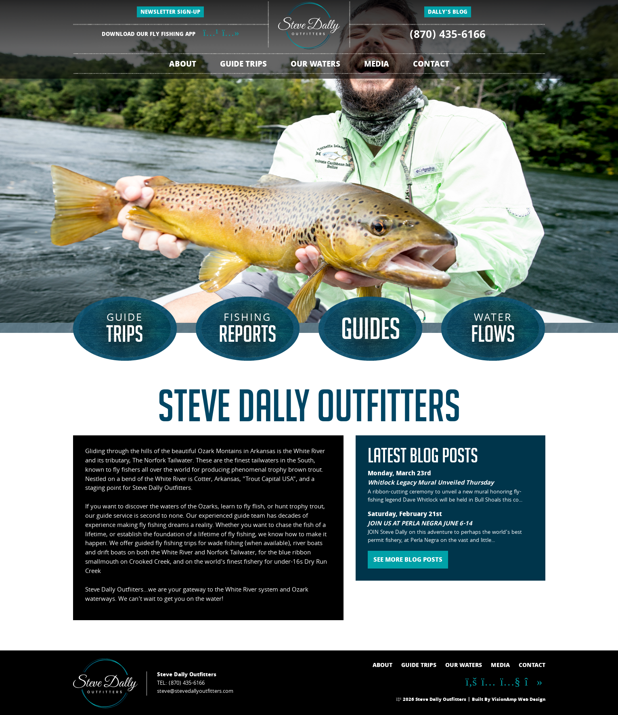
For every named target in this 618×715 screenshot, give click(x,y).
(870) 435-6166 (448, 36)
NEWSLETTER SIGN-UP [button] (170, 12)
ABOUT (182, 65)
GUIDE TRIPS (243, 65)
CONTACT (431, 65)
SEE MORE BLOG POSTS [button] (407, 560)
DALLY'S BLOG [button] (447, 12)
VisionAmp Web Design (518, 700)
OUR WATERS (315, 65)
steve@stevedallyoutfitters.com (195, 692)
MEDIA (376, 65)
